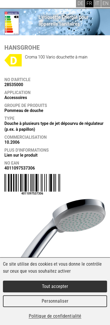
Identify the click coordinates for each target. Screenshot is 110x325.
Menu (8, 4)
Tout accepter (55, 286)
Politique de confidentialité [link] (55, 316)
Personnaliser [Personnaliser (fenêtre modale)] (55, 301)
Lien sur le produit (21, 155)
